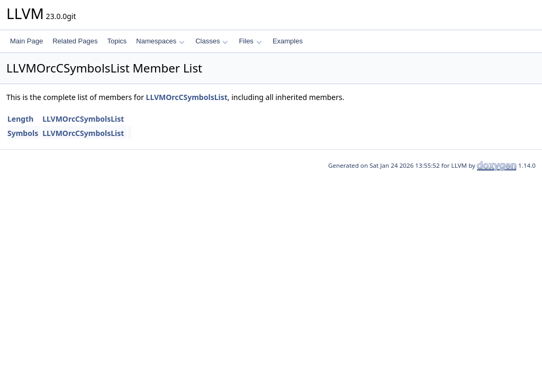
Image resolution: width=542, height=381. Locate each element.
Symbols (22, 133)
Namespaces (160, 41)
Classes (211, 41)
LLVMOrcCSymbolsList (187, 97)
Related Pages (74, 41)
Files (250, 41)
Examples (288, 41)
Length (20, 119)
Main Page (26, 41)
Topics (117, 41)
